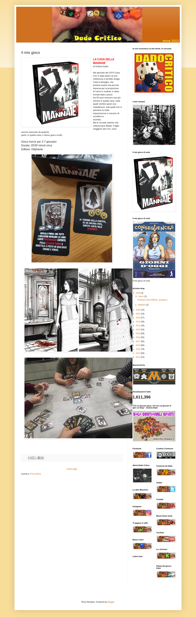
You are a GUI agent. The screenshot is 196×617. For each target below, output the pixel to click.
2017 (138, 341)
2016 (138, 345)
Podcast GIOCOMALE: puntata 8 (152, 300)
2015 (138, 349)
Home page (72, 469)
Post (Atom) (35, 474)
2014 (138, 353)
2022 (138, 321)
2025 (138, 310)
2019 (138, 333)
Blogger (110, 602)
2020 (138, 329)
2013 (138, 357)
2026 (138, 293)
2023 (138, 317)
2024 (138, 314)
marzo (141, 296)
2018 (138, 337)
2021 (138, 325)
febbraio (142, 305)
